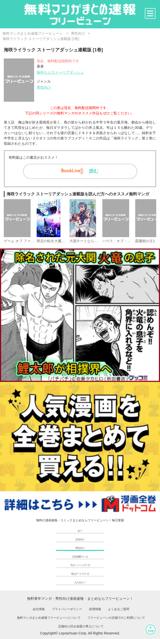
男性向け (44, 87)
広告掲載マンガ (80, 556)
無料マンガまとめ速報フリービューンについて (49, 618)
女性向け (79, 539)
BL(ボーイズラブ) (80, 573)
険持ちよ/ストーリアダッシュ (60, 72)
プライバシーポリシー (67, 609)
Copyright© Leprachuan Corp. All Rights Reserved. (80, 633)
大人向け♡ (80, 582)
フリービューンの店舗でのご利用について (116, 618)
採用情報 (95, 609)
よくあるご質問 (118, 609)
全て (80, 530)
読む (79, 171)
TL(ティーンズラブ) (80, 565)
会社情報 (39, 609)
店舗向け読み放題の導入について (81, 626)
